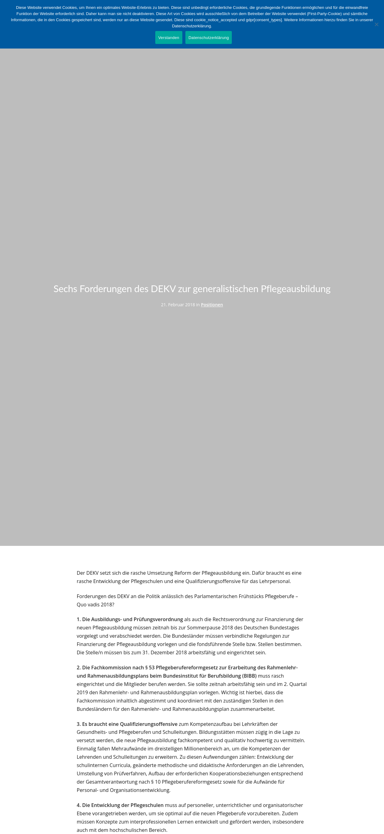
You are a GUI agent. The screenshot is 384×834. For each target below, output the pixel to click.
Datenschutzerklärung (208, 37)
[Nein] (376, 24)
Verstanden (168, 37)
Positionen (212, 304)
